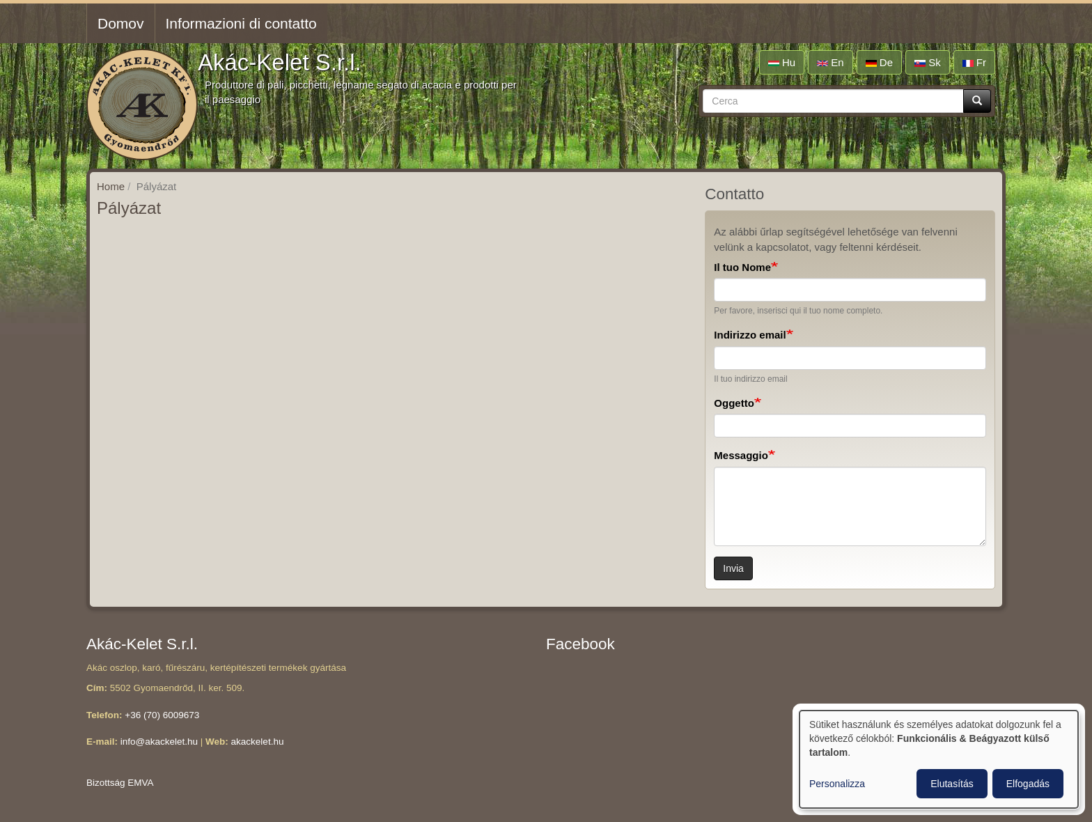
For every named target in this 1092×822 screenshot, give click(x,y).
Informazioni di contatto (241, 23)
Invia (733, 568)
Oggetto (734, 403)
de (879, 62)
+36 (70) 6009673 (162, 715)
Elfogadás (1028, 783)
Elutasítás (951, 783)
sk (927, 62)
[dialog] (939, 759)
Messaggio (741, 455)
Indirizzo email (750, 335)
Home (111, 186)
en (830, 62)
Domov (121, 23)
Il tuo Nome (742, 267)
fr (974, 62)
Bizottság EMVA (120, 782)
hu (781, 62)
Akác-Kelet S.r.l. (279, 62)
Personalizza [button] (837, 783)
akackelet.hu (257, 741)
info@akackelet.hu (159, 741)
